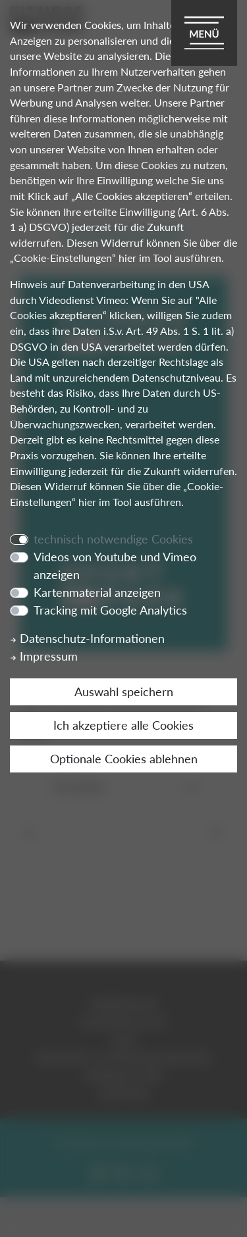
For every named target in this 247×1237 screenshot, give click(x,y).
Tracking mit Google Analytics (110, 610)
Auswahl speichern (123, 691)
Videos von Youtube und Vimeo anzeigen (115, 565)
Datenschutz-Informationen (87, 638)
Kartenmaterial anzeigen (97, 592)
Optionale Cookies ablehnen (124, 758)
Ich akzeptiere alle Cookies (123, 725)
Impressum (44, 656)
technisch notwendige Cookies (113, 539)
